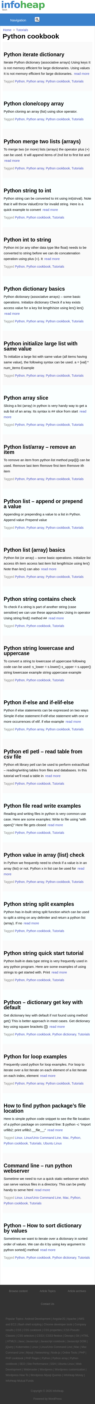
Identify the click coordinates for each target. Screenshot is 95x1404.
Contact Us (47, 1304)
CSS (18, 1330)
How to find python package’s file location (45, 1108)
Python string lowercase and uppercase (39, 650)
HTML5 (11, 1341)
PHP (82, 1352)
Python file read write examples (42, 806)
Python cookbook (58, 81)
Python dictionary (64, 1034)
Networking (42, 1352)
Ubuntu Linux (52, 1143)
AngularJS (59, 1318)
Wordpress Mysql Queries (46, 1375)
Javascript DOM (76, 1341)
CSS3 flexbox (54, 1335)
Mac (66, 1138)
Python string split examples (39, 904)
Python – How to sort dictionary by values (43, 1228)
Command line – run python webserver (38, 1168)
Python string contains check (40, 599)
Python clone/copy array (34, 104)
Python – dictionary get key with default (43, 1004)
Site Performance (37, 1363)
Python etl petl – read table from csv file (43, 754)
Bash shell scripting (30, 1324)
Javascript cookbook (52, 1341)
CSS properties (53, 1330)
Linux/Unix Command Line (42, 1138)
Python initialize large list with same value (40, 346)
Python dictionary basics (34, 289)
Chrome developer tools (58, 1324)
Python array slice (26, 398)
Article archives (77, 1291)
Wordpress (46, 1369)
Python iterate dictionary (34, 54)
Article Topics (47, 1291)
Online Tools (69, 1352)
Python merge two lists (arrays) (42, 141)
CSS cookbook (32, 1330)
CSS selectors (25, 1335)
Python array (35, 81)
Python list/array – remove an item (40, 449)
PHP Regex (33, 1358)
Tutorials (78, 81)
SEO (22, 1363)
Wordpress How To (17, 1375)
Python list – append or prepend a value (43, 503)
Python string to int (27, 191)
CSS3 (40, 1335)
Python (20, 81)
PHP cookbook (14, 1358)
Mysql (29, 1352)
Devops (69, 1335)
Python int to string (27, 240)
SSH (53, 1363)
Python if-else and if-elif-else (39, 702)
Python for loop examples (35, 1057)
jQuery (9, 1347)
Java (21, 1341)
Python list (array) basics (34, 550)
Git (77, 1335)
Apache (71, 1318)
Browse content (18, 1291)
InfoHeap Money (73, 1375)
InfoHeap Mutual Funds (20, 1380)
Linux (18, 1138)
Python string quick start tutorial (44, 953)
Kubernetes (22, 1347)
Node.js (55, 1352)
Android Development (38, 1318)
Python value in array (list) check (44, 855)
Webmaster (31, 1369)
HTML (85, 1335)
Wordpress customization (70, 1369)
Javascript (32, 1341)
